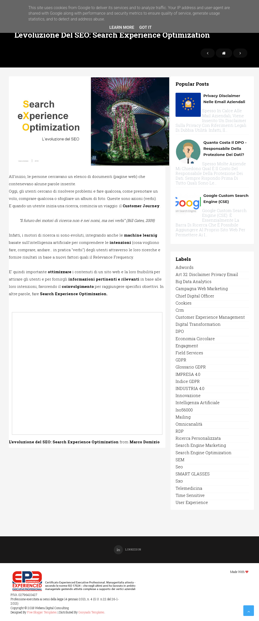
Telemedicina (189, 488)
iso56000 (184, 409)
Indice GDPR (188, 381)
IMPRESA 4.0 (188, 374)
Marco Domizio (145, 441)
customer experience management (210, 317)
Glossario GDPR (191, 367)
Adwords (184, 267)
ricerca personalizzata (198, 438)
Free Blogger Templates (42, 612)
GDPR (181, 359)
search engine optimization (203, 452)
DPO (180, 331)
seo (179, 466)
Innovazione (188, 395)
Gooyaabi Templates (91, 612)
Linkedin (127, 549)
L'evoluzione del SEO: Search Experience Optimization (64, 441)
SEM (180, 459)
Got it (145, 27)
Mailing (183, 417)
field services (189, 352)
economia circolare (195, 338)
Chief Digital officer (195, 295)
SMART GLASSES (193, 473)
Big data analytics (193, 281)
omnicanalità (189, 424)
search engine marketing (201, 445)
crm (180, 310)
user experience (192, 502)
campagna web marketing (202, 288)
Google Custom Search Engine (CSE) (226, 198)
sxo (179, 481)
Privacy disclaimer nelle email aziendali (224, 98)
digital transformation (198, 324)
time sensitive (190, 495)
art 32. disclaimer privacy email (207, 274)
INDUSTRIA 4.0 (190, 388)
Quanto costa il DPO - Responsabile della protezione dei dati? (225, 148)
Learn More (121, 27)
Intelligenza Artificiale (198, 402)
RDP (180, 431)
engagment (187, 345)
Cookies (183, 303)
